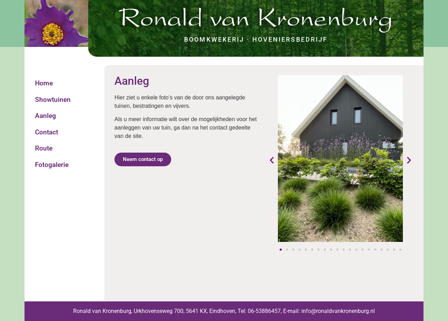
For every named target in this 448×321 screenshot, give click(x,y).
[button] (271, 159)
